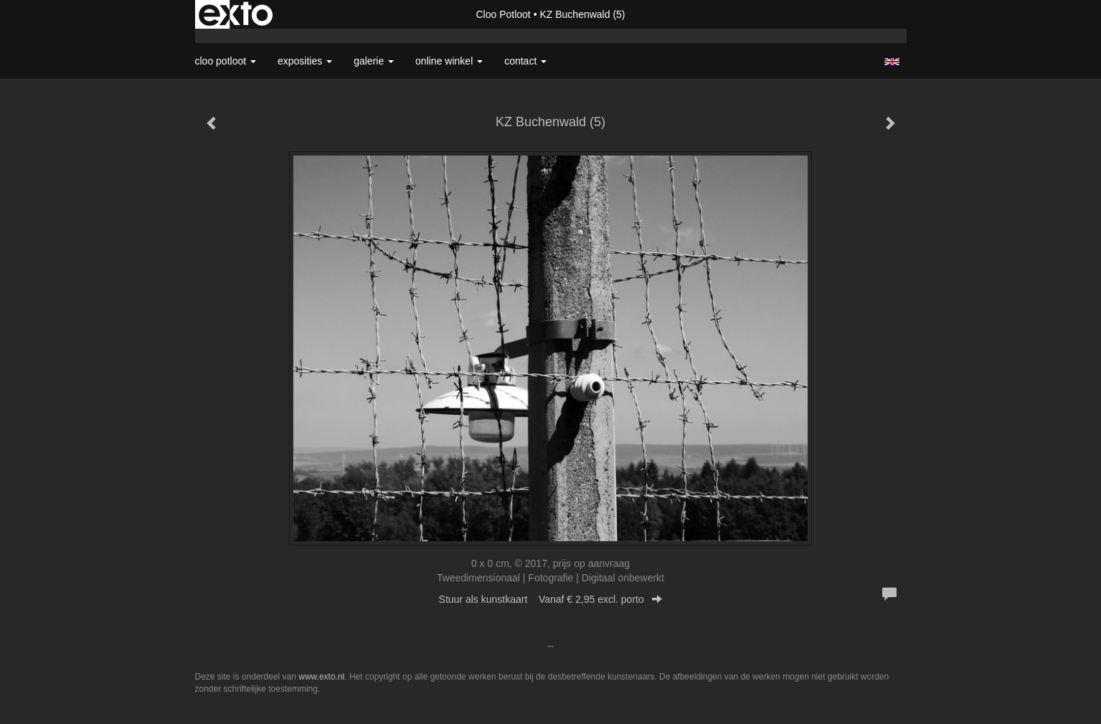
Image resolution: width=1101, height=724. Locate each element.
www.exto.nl (321, 677)
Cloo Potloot (503, 14)
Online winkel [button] (449, 61)
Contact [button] (525, 61)
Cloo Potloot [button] (226, 61)
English (892, 61)
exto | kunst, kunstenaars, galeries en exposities (235, 14)
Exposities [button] (305, 61)
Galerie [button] (374, 61)
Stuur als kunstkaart (551, 599)
